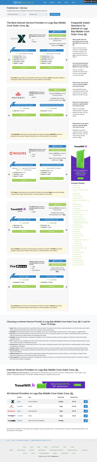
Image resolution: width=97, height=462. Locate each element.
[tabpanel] (24, 59)
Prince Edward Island (44, 453)
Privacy (72, 447)
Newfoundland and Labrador (56, 450)
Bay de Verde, (78, 262)
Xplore (19, 401)
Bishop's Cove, (79, 227)
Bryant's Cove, (78, 214)
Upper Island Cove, (80, 219)
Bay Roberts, (78, 246)
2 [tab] (35, 73)
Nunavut (25, 453)
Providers (52, 2)
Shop (45, 2)
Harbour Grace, (79, 235)
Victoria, (77, 237)
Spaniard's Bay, (79, 260)
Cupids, (77, 229)
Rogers (19, 411)
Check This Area (55, 14)
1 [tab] (33, 73)
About (66, 2)
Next (66, 60)
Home (24, 447)
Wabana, (77, 208)
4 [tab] (40, 73)
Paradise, (77, 204)
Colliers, (77, 250)
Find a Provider (55, 447)
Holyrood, (77, 254)
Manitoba (31, 450)
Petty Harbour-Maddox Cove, (81, 201)
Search (59, 2)
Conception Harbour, (80, 248)
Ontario (33, 453)
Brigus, (77, 231)
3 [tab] (38, 73)
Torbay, (77, 185)
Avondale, (77, 258)
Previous (9, 60)
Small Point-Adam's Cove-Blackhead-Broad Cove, (81, 222)
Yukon (74, 453)
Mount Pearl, (78, 198)
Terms (64, 447)
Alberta (11, 450)
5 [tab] (42, 73)
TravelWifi (20, 416)
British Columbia (21, 450)
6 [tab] (43, 188)
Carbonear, (78, 233)
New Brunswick (41, 450)
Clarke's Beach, (79, 252)
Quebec (55, 453)
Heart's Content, (79, 265)
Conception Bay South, (81, 210)
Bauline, (77, 194)
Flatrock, (77, 188)
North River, (78, 256)
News (73, 2)
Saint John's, (78, 206)
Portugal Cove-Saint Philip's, (81, 190)
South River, (78, 243)
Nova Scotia (84, 450)
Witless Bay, (78, 225)
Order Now (24, 67)
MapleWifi (20, 406)
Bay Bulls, (77, 212)
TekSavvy (19, 420)
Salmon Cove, (78, 217)
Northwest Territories (72, 450)
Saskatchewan (64, 453)
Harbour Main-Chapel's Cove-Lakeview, (81, 240)
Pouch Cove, (78, 196)
